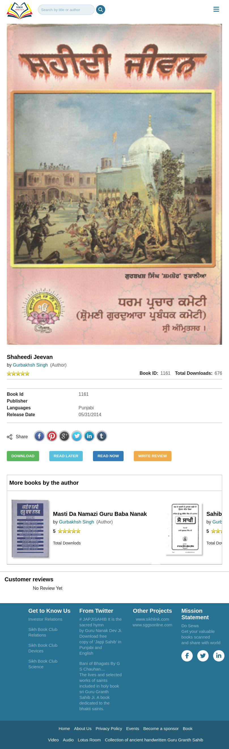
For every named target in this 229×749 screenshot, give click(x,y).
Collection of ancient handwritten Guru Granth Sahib (154, 739)
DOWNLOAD (23, 456)
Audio (68, 739)
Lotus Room (89, 739)
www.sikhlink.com (152, 619)
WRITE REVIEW (152, 456)
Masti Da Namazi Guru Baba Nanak (100, 514)
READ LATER (66, 456)
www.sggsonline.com (152, 624)
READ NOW (108, 456)
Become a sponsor (161, 728)
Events (132, 728)
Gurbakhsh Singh (30, 365)
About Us (83, 728)
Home (64, 728)
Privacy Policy (109, 728)
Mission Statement (195, 614)
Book (187, 728)
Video (53, 739)
